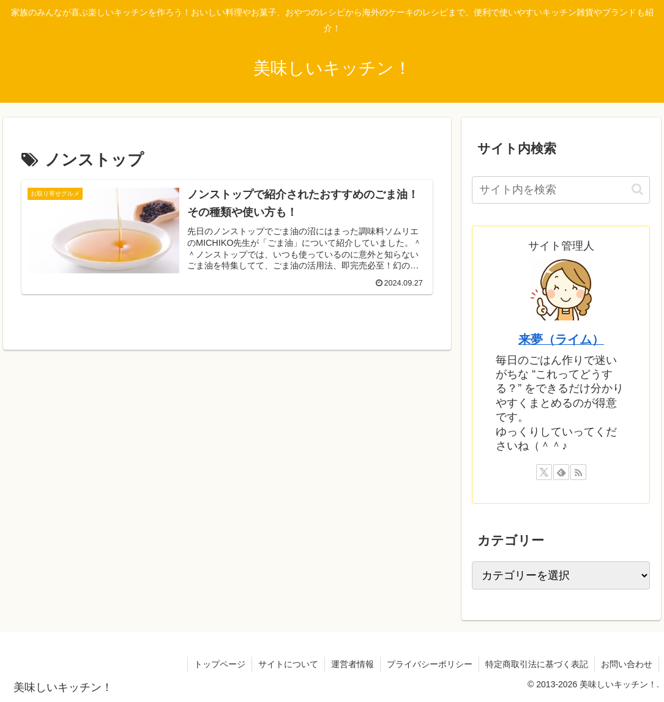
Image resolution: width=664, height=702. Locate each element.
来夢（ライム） (561, 339)
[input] (561, 190)
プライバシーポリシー (429, 664)
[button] (637, 189)
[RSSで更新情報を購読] (578, 472)
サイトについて (288, 664)
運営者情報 (352, 664)
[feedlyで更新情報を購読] (561, 472)
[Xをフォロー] (544, 472)
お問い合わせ (626, 664)
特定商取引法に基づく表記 (536, 664)
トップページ (219, 664)
